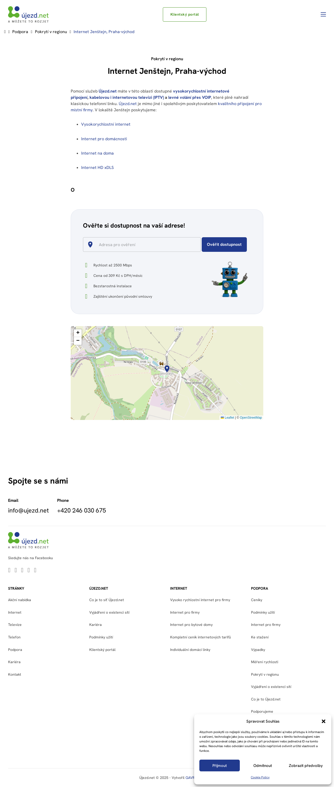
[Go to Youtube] (22, 570)
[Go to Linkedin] (9, 570)
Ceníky (256, 599)
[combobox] (144, 244)
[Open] (198, 245)
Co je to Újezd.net (266, 699)
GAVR (190, 777)
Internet (14, 612)
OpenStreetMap (251, 417)
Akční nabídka (19, 599)
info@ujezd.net (28, 510)
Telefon (14, 637)
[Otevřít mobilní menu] (323, 14)
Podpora (20, 31)
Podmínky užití (101, 637)
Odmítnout (262, 765)
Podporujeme (262, 711)
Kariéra (14, 662)
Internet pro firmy (185, 612)
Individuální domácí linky (190, 649)
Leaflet (227, 417)
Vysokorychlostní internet (105, 124)
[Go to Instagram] (35, 570)
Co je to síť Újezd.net (106, 599)
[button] (323, 721)
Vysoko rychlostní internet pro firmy (200, 599)
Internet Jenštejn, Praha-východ (104, 31)
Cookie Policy (260, 777)
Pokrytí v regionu (51, 31)
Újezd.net (108, 91)
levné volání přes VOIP (189, 97)
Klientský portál (184, 14)
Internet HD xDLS (97, 167)
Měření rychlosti (264, 662)
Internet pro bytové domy (191, 624)
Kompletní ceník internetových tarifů (200, 637)
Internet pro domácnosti (104, 139)
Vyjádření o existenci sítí (109, 612)
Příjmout (219, 765)
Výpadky (258, 649)
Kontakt (14, 674)
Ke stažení (260, 637)
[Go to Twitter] (16, 570)
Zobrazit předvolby (306, 765)
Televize (15, 624)
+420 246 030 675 (81, 510)
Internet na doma (97, 153)
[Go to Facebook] (29, 570)
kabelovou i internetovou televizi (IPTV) (127, 97)
